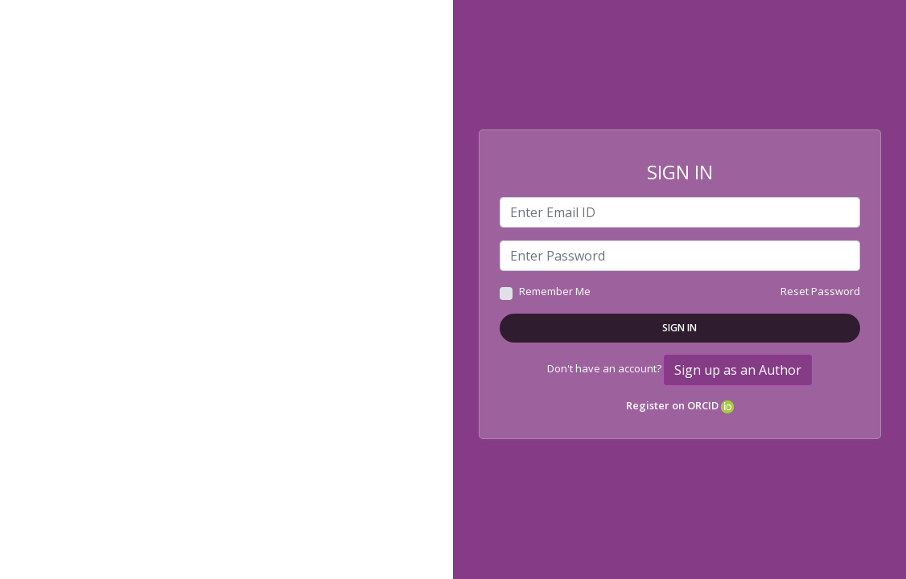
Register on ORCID (680, 405)
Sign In (679, 328)
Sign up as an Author (737, 370)
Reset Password (820, 291)
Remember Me (555, 291)
